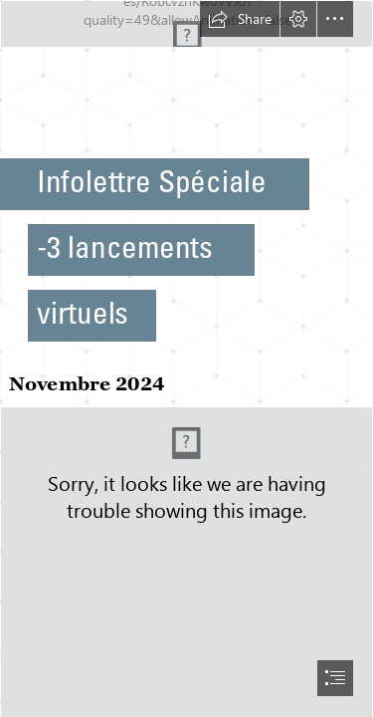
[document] (186, 358)
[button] (240, 19)
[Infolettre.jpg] (186, 24)
